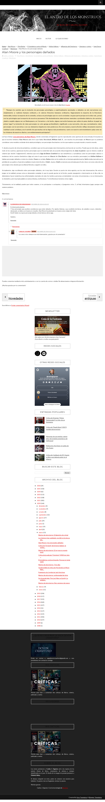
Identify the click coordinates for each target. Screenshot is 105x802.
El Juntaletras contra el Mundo (37, 47)
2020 (39, 504)
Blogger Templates (95, 800)
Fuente (68, 105)
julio (40, 521)
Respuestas (16, 227)
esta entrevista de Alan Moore (24, 137)
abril (40, 530)
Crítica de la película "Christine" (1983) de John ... (54, 556)
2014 (39, 608)
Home (4, 47)
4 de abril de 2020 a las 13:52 (46, 232)
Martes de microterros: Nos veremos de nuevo (54, 583)
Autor (48, 38)
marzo (41, 533)
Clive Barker (21, 47)
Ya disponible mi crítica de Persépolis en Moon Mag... (53, 569)
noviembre (42, 509)
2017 (39, 599)
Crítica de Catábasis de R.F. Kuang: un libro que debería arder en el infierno (57, 457)
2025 (39, 489)
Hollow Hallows (54, 47)
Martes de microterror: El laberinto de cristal (53, 535)
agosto (41, 518)
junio (40, 524)
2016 (39, 602)
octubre (42, 512)
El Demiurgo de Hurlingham (20, 204)
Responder (13, 220)
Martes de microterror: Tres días (49, 565)
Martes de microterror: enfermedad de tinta (53, 576)
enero (41, 590)
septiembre (43, 515)
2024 (39, 492)
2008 (39, 626)
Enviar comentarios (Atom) (20, 306)
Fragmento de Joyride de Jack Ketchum (51, 573)
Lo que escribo (62, 38)
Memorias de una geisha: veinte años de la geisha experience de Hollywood (56, 439)
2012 (39, 614)
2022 (39, 498)
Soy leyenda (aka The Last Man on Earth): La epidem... (53, 579)
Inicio (38, 38)
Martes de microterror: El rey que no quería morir (52, 551)
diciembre (42, 506)
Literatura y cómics (85, 47)
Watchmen (13, 49)
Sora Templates (82, 800)
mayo (41, 527)
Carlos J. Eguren (25, 232)
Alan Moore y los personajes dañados (50, 543)
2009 (39, 623)
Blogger (65, 790)
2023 (39, 495)
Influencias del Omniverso (69, 47)
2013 (39, 611)
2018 (39, 597)
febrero (41, 587)
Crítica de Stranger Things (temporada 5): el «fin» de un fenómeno (55, 420)
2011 (39, 617)
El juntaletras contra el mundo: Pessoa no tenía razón (54, 561)
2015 (39, 605)
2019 (39, 594)
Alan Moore (11, 47)
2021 (39, 501)
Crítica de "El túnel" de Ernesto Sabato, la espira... (52, 547)
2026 (39, 486)
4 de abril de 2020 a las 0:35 (40, 204)
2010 (39, 620)
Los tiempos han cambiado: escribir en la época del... (54, 539)
